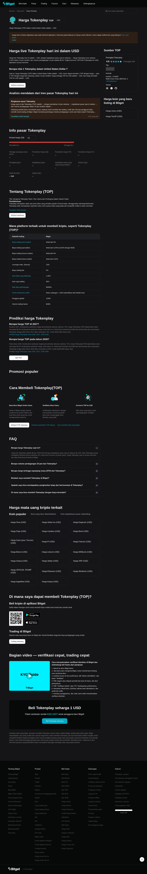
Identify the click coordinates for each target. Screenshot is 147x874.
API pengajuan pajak (95, 825)
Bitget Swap (39, 837)
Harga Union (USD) (114, 111)
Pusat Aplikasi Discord (43, 845)
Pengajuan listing (94, 790)
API (36, 821)
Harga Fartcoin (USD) (82, 542)
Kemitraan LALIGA (14, 817)
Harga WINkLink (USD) (82, 552)
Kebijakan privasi (121, 798)
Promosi (91, 813)
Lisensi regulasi (120, 790)
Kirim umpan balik (94, 774)
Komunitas (12, 782)
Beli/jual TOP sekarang (19, 425)
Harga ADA (66, 837)
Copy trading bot (41, 813)
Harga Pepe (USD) (18, 531)
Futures (37, 778)
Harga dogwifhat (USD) (20, 582)
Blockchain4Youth (14, 825)
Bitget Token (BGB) (15, 794)
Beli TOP (18, 358)
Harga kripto (20, 11)
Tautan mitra (12, 813)
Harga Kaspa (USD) (50, 582)
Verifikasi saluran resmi (96, 782)
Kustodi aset (92, 805)
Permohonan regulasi (122, 782)
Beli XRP (65, 790)
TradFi (37, 782)
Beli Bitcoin (65, 778)
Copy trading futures (42, 809)
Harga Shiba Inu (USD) (51, 522)
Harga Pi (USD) (48, 542)
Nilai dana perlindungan (20, 287)
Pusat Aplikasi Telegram (43, 841)
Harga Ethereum (67, 809)
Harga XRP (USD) (80, 561)
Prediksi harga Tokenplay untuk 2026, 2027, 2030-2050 (29, 334)
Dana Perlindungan (15, 805)
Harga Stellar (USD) (50, 561)
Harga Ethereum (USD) (51, 571)
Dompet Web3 (40, 829)
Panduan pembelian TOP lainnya (43, 425)
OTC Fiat (38, 833)
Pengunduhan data (95, 809)
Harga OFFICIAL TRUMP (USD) (21, 571)
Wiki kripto (65, 825)
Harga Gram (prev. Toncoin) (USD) (22, 541)
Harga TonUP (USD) (114, 116)
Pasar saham (39, 852)
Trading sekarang (17, 641)
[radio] (111, 61)
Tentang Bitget (13, 774)
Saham (37, 790)
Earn (36, 802)
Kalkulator (65, 817)
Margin (37, 798)
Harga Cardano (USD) (51, 531)
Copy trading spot (41, 805)
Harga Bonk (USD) (80, 531)
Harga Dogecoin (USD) (82, 522)
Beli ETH (65, 782)
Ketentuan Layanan (122, 802)
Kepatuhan (119, 786)
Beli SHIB (65, 798)
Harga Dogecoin (67, 848)
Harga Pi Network (68, 833)
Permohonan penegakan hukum (126, 778)
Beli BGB (65, 794)
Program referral (94, 817)
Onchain (38, 786)
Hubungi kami (13, 778)
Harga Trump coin (68, 845)
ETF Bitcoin (66, 821)
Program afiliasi (93, 798)
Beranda (11, 11)
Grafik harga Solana (69, 813)
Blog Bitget (12, 790)
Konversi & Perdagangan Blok (45, 794)
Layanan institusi (94, 802)
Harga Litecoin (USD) (50, 552)
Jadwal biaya (93, 821)
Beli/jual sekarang (17, 85)
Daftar (14, 40)
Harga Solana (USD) (19, 561)
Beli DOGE (65, 786)
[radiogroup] (116, 61)
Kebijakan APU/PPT (122, 794)
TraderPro (38, 825)
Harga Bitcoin (66, 805)
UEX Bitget (12, 809)
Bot (36, 817)
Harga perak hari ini (42, 860)
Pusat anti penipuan (95, 786)
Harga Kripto (66, 802)
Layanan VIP (92, 794)
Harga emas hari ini (42, 856)
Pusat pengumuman (15, 798)
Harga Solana (66, 841)
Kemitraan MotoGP (15, 821)
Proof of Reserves (14, 802)
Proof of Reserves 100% (21, 293)
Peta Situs (11, 833)
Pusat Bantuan (93, 778)
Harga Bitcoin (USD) (19, 552)
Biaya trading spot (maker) (21, 242)
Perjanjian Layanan (122, 774)
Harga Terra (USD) (18, 522)
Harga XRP (66, 829)
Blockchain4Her (13, 829)
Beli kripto (65, 774)
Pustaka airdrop (40, 848)
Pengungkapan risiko (122, 805)
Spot (36, 774)
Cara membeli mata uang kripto (68, 425)
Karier (10, 786)
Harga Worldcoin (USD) (82, 571)
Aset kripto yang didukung (21, 276)
